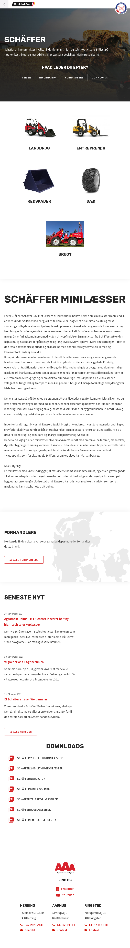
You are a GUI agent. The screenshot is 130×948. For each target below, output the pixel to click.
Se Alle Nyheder (20, 731)
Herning (27, 906)
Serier (26, 77)
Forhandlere (74, 77)
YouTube (65, 895)
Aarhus (59, 906)
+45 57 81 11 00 (96, 925)
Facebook (65, 889)
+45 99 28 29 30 (31, 925)
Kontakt (27, 930)
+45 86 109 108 (63, 925)
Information (48, 77)
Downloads (100, 77)
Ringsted (93, 906)
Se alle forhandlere (23, 559)
